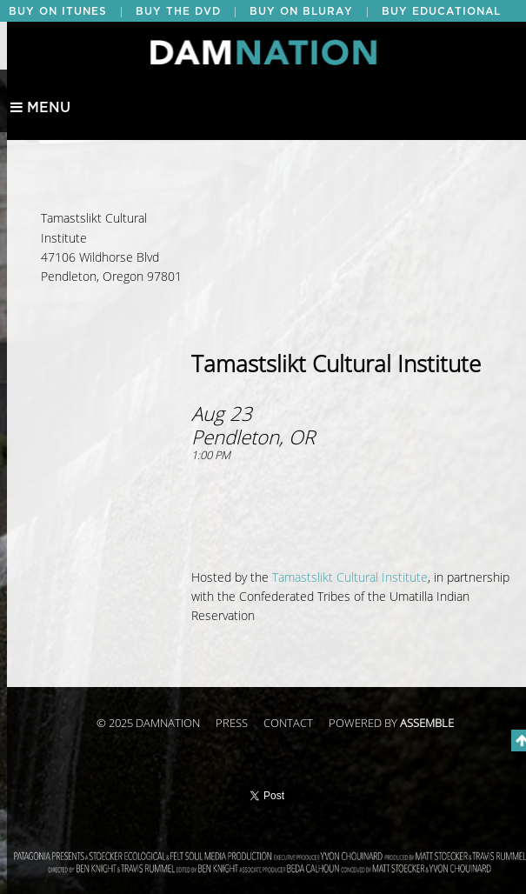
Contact (288, 724)
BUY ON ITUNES (58, 11)
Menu (40, 108)
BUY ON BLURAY (301, 11)
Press (232, 724)
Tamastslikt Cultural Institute (350, 577)
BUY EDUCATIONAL (441, 11)
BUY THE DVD (178, 11)
